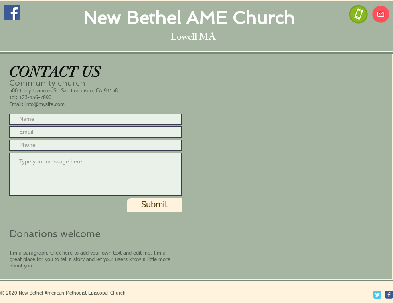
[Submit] (154, 205)
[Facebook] (12, 12)
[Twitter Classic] (377, 295)
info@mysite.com (45, 104)
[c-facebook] (389, 295)
